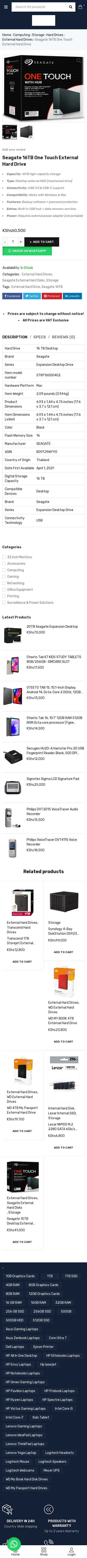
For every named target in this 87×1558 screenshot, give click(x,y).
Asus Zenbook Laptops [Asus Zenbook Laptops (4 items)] (23, 1338)
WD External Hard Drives (61, 1010)
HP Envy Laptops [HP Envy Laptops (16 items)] (18, 1365)
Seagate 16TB (52, 287)
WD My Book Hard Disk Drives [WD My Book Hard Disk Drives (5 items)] (27, 1480)
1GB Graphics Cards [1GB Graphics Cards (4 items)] (20, 1277)
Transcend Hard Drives (18, 930)
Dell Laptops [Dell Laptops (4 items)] (15, 1347)
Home (6, 35)
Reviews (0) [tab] (63, 337)
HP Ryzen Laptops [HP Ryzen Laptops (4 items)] (19, 1400)
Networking (15, 584)
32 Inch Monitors (19, 558)
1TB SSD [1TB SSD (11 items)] (71, 1277)
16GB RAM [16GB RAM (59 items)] (38, 1303)
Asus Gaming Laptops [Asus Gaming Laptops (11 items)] (22, 1330)
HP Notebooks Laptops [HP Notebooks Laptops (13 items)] (23, 1374)
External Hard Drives (17, 40)
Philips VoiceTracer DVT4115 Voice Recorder (52, 842)
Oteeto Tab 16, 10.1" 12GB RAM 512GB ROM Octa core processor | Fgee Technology (54, 721)
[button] (22, 962)
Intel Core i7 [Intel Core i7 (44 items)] (14, 1418)
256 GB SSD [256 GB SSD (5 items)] (15, 1312)
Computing (21, 35)
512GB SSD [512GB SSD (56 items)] (41, 1321)
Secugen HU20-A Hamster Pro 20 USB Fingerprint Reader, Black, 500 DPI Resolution (55, 751)
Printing (13, 597)
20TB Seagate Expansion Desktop (52, 627)
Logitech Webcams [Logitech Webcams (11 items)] (20, 1471)
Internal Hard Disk (61, 1109)
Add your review (14, 150)
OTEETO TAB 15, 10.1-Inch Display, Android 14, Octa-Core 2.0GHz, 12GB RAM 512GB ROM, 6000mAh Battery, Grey (54, 690)
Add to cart (43, 242)
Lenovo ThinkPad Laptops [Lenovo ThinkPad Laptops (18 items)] (25, 1444)
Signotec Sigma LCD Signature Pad (53, 779)
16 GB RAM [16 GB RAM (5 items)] (14, 1303)
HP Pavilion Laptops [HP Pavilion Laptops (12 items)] (20, 1391)
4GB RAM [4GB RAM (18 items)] (12, 1285)
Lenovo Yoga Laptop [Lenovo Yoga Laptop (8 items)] (21, 1453)
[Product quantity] (13, 242)
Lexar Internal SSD (62, 1114)
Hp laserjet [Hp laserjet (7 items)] (48, 1365)
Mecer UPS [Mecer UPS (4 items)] (52, 1471)
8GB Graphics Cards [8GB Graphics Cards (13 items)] (43, 1285)
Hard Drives (54, 35)
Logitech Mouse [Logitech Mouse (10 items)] (17, 1462)
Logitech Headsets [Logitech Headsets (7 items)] (59, 1453)
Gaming (13, 577)
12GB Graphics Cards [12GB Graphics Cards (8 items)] (44, 1294)
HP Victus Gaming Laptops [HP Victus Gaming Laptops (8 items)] (26, 1409)
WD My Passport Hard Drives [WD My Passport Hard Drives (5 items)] (26, 1489)
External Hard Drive (25, 287)
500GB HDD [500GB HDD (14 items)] (14, 1321)
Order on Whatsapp (29, 251)
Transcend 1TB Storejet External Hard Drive (20, 943)
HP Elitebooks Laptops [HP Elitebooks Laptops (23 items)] (63, 1356)
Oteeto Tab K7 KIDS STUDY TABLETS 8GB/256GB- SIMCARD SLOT (54, 660)
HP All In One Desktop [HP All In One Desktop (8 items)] (21, 1356)
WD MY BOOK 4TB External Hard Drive (62, 1021)
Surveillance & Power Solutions (30, 603)
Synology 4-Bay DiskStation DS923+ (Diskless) (63, 934)
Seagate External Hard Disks (23, 281)
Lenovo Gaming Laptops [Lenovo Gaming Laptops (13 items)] (24, 1427)
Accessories (16, 564)
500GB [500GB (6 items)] (66, 1312)
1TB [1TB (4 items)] (50, 1277)
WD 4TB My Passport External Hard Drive (22, 1110)
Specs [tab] (39, 337)
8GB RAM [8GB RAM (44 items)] (12, 1294)
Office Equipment (20, 590)
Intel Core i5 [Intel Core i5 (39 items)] (64, 1409)
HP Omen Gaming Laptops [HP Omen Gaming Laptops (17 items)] (25, 1383)
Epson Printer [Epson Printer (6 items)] (43, 1347)
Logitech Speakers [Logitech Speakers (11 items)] (52, 1462)
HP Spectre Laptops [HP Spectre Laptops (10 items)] (57, 1400)
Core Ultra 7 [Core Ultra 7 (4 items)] (58, 1338)
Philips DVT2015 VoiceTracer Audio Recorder (52, 812)
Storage (38, 35)
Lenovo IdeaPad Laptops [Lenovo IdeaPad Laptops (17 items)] (24, 1436)
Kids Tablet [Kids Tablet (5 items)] (41, 1418)
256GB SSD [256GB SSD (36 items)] (42, 1312)
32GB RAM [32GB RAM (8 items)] (63, 1303)
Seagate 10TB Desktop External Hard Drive (20, 1224)
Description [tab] (14, 337)
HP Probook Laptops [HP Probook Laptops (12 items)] (60, 1391)
